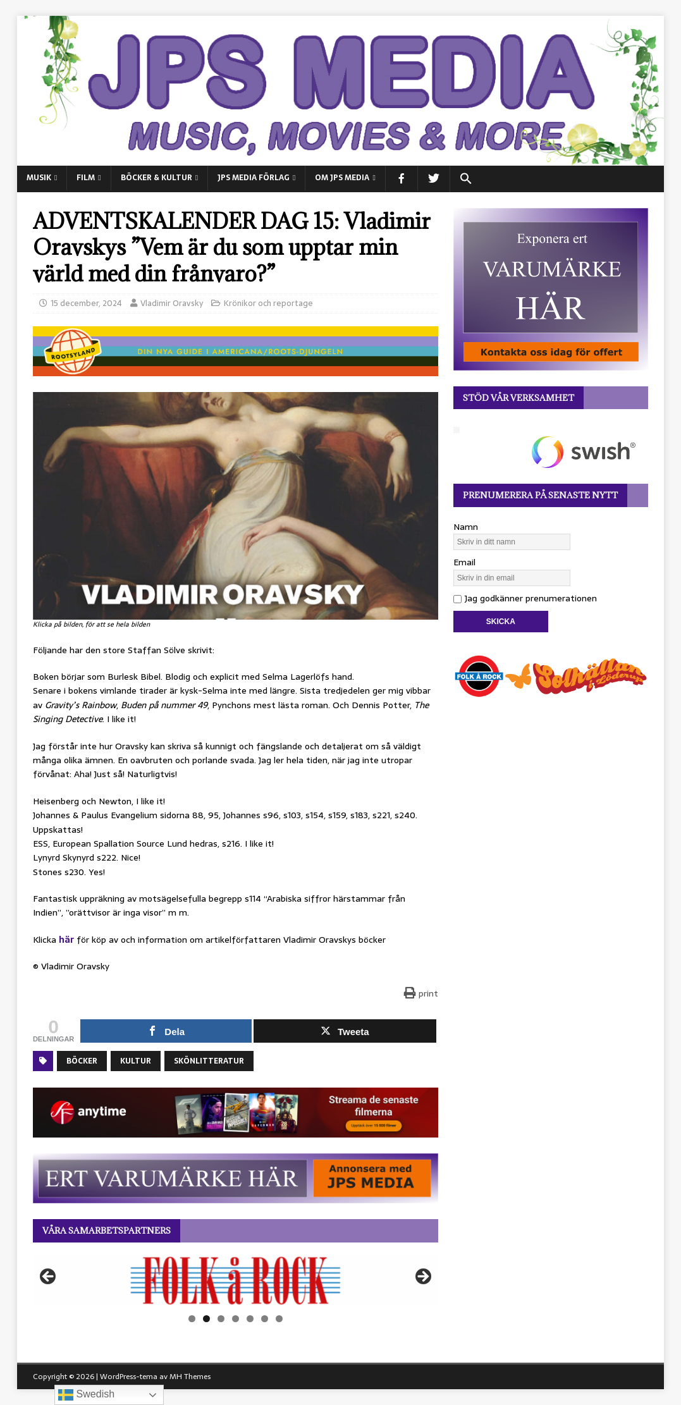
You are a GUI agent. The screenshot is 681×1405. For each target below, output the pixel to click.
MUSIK (39, 177)
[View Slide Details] (235, 1280)
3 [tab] (221, 1318)
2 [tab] (206, 1318)
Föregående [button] (48, 1277)
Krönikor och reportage (268, 303)
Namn (465, 527)
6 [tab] (264, 1318)
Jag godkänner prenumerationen (525, 598)
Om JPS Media (342, 177)
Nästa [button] (422, 1277)
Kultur (135, 1061)
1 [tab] (191, 1318)
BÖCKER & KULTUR (156, 177)
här (66, 940)
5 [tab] (250, 1318)
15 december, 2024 (86, 303)
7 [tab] (279, 1318)
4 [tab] (235, 1318)
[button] (466, 179)
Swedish (86, 1394)
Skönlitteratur (209, 1061)
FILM (86, 177)
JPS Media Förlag (254, 177)
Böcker (81, 1061)
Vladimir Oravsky (171, 303)
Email (464, 562)
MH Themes (190, 1376)
